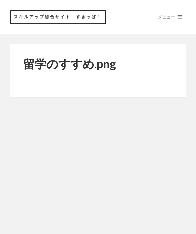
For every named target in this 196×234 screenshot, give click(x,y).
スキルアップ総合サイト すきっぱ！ (58, 16)
